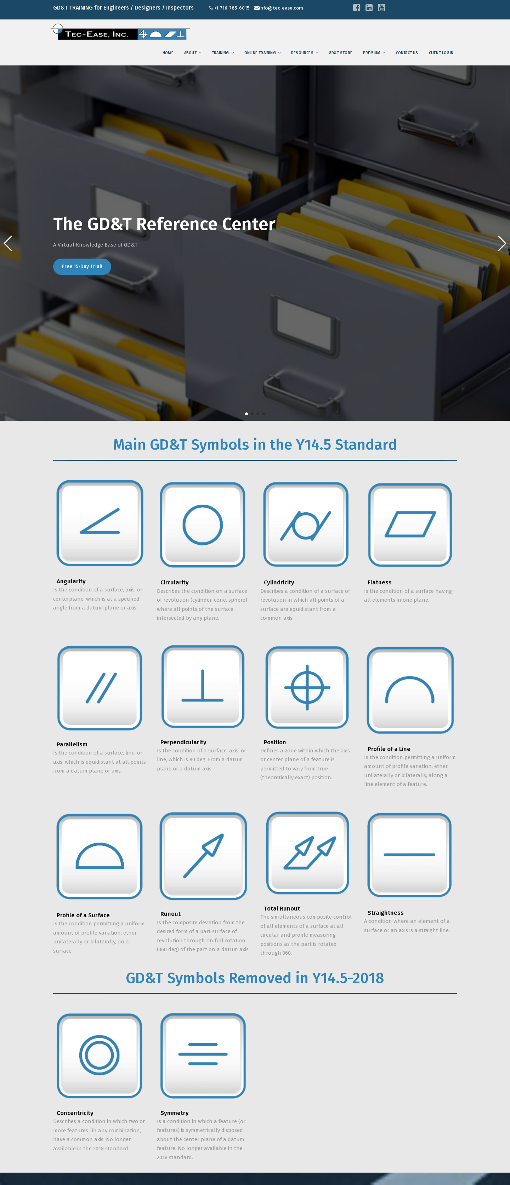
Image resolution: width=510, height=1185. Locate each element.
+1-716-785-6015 (231, 8)
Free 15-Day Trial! (82, 267)
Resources (302, 53)
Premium (371, 53)
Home (168, 53)
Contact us (407, 53)
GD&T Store (340, 53)
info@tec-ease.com (281, 8)
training (220, 53)
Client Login (441, 53)
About (190, 53)
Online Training (260, 53)
